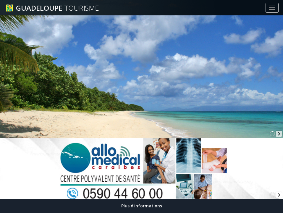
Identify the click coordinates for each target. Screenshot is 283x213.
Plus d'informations (141, 206)
